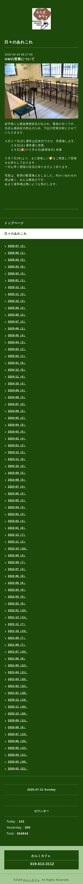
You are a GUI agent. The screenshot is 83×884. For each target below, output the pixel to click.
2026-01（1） (17, 280)
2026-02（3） (17, 273)
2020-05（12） (18, 747)
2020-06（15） (18, 741)
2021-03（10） (18, 679)
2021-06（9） (17, 658)
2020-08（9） (17, 727)
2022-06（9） (17, 576)
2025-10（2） (17, 301)
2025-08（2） (17, 314)
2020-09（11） (18, 720)
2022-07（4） (17, 569)
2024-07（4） (17, 404)
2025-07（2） (17, 321)
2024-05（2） (17, 417)
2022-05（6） (17, 582)
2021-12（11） (18, 617)
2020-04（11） (18, 754)
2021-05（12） (18, 665)
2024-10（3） (17, 383)
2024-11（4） (17, 376)
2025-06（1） (17, 328)
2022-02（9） (17, 603)
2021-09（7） (17, 637)
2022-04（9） (17, 589)
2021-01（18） (18, 692)
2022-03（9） (17, 596)
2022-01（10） (18, 610)
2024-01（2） (17, 445)
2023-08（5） (17, 479)
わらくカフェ (31, 879)
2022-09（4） (17, 555)
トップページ (14, 223)
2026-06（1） (17, 252)
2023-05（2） (17, 500)
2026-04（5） (17, 259)
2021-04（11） (18, 672)
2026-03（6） (17, 266)
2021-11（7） (17, 624)
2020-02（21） (18, 768)
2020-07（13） (18, 734)
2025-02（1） (17, 356)
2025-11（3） (17, 294)
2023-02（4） (17, 521)
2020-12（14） (18, 699)
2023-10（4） (17, 466)
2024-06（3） (17, 411)
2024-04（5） (17, 424)
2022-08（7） (17, 562)
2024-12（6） (17, 369)
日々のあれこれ (15, 233)
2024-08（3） (17, 397)
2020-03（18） (18, 761)
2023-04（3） (17, 507)
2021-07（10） (18, 651)
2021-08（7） (17, 644)
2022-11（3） (17, 541)
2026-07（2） (17, 246)
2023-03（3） (17, 514)
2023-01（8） (17, 527)
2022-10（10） (18, 548)
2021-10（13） (18, 631)
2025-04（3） (17, 342)
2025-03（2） (17, 349)
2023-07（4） (17, 486)
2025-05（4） (17, 335)
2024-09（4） (17, 390)
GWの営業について (20, 59)
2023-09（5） (17, 472)
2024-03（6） (17, 431)
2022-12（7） (17, 534)
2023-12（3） (17, 452)
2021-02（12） (18, 686)
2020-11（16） (18, 706)
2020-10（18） (18, 713)
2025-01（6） (17, 362)
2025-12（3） (17, 287)
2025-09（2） (17, 307)
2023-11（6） (17, 459)
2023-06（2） (17, 493)
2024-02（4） (17, 438)
